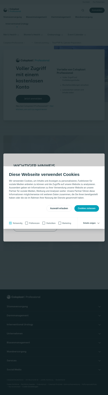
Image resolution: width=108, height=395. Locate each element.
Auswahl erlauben (59, 208)
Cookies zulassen (86, 208)
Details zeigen (89, 223)
